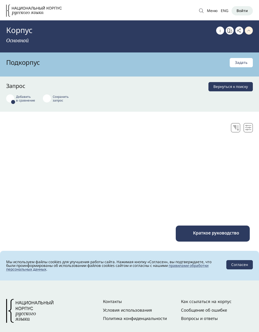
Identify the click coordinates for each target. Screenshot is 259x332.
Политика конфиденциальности (135, 318)
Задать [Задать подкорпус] (241, 62)
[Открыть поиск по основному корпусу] (201, 10)
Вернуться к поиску (230, 86)
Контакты (112, 301)
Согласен (239, 264)
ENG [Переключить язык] (224, 10)
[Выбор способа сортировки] (235, 127)
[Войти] (242, 10)
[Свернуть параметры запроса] (249, 31)
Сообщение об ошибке (204, 310)
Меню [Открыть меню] (212, 10)
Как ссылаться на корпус (206, 301)
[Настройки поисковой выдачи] (248, 127)
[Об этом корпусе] (220, 31)
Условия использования (127, 310)
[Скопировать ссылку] (239, 31)
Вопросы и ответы (199, 318)
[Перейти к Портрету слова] (230, 31)
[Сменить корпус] (19, 40)
